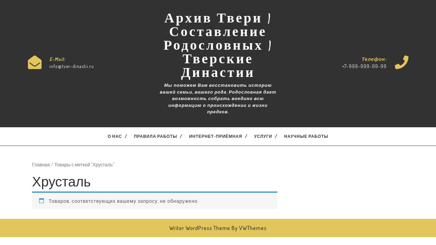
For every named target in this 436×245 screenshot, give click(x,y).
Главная (41, 164)
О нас (115, 136)
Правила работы (155, 136)
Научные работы (306, 136)
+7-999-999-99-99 (364, 66)
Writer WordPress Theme (199, 228)
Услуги (263, 136)
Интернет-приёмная (215, 136)
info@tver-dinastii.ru (71, 66)
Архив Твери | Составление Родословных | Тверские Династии (218, 47)
